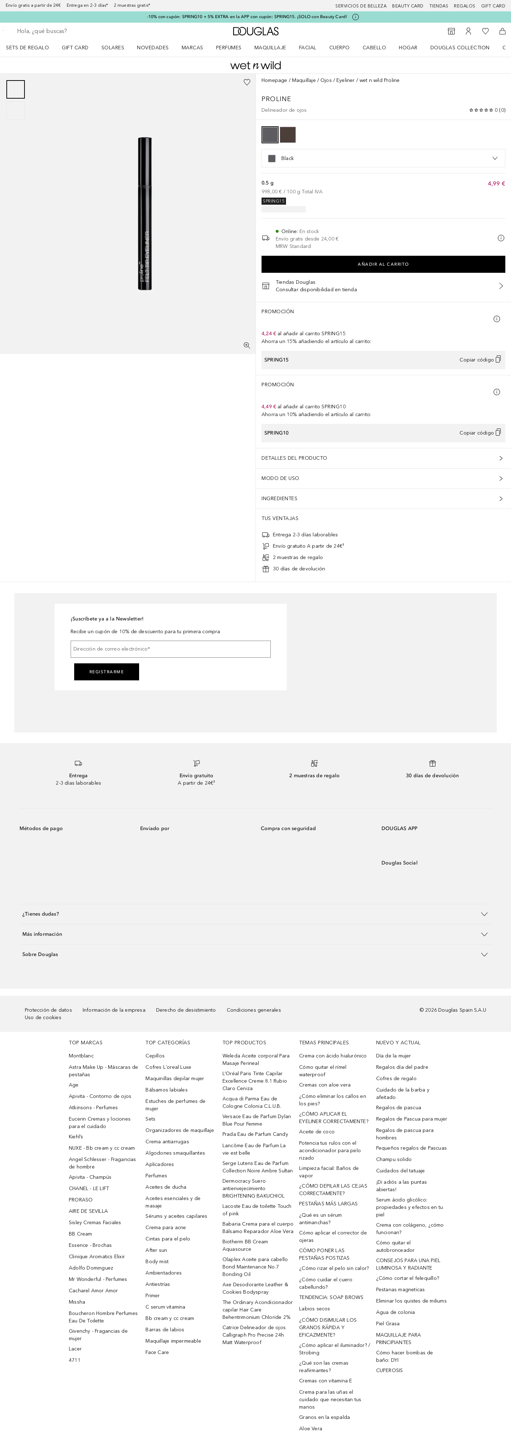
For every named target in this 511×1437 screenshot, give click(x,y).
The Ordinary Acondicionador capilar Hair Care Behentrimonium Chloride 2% (257, 1309)
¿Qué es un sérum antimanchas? (320, 1219)
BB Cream (80, 1234)
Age (74, 1085)
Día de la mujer (393, 1056)
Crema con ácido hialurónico (333, 1056)
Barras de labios (164, 1330)
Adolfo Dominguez (91, 1268)
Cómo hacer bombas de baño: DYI (404, 1356)
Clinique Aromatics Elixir (97, 1257)
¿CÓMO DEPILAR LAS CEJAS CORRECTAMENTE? (333, 1189)
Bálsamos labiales (166, 1090)
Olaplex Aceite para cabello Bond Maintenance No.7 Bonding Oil (255, 1266)
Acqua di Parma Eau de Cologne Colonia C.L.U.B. (251, 1102)
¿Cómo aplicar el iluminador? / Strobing (334, 1349)
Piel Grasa (388, 1324)
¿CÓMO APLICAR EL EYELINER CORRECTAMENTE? (333, 1117)
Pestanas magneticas (400, 1290)
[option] (270, 134)
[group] (16, 100)
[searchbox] (69, 31)
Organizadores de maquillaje (179, 1130)
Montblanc (81, 1056)
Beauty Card (408, 6)
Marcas (192, 48)
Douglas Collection (460, 48)
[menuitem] (32, 47)
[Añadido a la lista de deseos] (247, 82)
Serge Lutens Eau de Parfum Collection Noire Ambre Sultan (257, 1167)
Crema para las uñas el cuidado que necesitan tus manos (330, 1399)
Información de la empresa (114, 1010)
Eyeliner (345, 80)
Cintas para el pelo (167, 1239)
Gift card (493, 6)
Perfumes (229, 48)
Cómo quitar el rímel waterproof (322, 1071)
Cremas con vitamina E (325, 1381)
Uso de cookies (43, 1018)
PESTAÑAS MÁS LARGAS (328, 1204)
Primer (152, 1296)
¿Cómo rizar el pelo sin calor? (334, 1268)
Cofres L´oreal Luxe (168, 1067)
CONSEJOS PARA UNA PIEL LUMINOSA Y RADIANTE (408, 1264)
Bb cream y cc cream (169, 1318)
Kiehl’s (76, 1137)
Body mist (157, 1262)
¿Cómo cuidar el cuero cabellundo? (325, 1283)
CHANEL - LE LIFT (89, 1188)
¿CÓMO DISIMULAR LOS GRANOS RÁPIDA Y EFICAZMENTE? (328, 1327)
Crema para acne (165, 1228)
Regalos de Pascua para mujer (411, 1119)
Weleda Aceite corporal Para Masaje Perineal (256, 1059)
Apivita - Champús (90, 1177)
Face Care (157, 1352)
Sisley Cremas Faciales (95, 1223)
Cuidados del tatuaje (400, 1171)
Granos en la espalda (324, 1417)
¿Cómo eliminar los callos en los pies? (332, 1100)
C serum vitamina (165, 1307)
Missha (77, 1302)
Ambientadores (163, 1273)
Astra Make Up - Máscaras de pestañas (103, 1071)
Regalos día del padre (402, 1067)
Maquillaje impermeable (173, 1341)
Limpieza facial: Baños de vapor (329, 1172)
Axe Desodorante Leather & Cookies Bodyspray (255, 1288)
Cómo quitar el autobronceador (395, 1246)
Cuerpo (339, 48)
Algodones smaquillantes (175, 1153)
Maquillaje (270, 48)
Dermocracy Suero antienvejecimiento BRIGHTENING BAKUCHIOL (253, 1188)
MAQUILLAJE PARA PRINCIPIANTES (398, 1338)
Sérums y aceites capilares (176, 1216)
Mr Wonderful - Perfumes (98, 1279)
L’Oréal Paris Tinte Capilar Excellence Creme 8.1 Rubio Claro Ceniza (254, 1081)
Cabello (374, 48)
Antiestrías (157, 1284)
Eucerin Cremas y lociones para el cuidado (100, 1122)
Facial (308, 48)
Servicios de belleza (360, 6)
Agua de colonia (395, 1312)
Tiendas (439, 6)
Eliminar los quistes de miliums (411, 1301)
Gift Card (75, 48)
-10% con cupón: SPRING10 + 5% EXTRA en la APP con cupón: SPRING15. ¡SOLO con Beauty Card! (247, 16)
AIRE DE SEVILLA (88, 1211)
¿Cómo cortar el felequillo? (407, 1278)
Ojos (326, 80)
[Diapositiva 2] (15, 110)
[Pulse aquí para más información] (355, 17)
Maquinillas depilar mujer (174, 1079)
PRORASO (81, 1200)
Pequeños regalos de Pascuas (411, 1148)
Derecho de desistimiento (186, 1010)
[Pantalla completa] (247, 345)
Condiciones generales (254, 1010)
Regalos (465, 6)
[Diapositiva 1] (15, 89)
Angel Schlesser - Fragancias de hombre (102, 1163)
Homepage (274, 80)
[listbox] (383, 158)
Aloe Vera (310, 1429)
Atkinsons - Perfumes (93, 1108)
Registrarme (106, 671)
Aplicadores (159, 1164)
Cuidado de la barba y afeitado (402, 1093)
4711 (75, 1360)
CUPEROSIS (389, 1370)
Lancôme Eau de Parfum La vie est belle (254, 1149)
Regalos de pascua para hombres (405, 1134)
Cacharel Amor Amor (93, 1291)
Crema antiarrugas (167, 1142)
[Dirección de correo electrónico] (171, 649)
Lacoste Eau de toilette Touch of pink (257, 1210)
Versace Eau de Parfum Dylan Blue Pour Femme (256, 1120)
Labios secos (314, 1309)
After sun (156, 1250)
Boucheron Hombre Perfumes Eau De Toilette (103, 1317)
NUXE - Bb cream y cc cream (102, 1148)
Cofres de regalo (396, 1079)
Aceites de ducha (165, 1187)
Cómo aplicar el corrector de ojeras (333, 1236)
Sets (150, 1119)
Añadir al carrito (383, 264)
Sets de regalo (27, 48)
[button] (255, 914)
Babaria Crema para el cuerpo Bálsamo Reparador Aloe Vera (258, 1227)
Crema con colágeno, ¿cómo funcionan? (410, 1229)
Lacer (75, 1349)
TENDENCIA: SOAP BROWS (331, 1297)
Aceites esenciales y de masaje (172, 1202)
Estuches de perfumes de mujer (175, 1105)
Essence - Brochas (90, 1245)
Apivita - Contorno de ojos (100, 1096)
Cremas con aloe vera (325, 1085)
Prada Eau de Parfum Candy (255, 1134)
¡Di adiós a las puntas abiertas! (401, 1186)
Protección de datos (48, 1010)
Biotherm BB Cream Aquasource (245, 1245)
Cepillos (155, 1056)
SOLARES (113, 48)
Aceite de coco (317, 1132)
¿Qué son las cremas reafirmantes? (323, 1367)
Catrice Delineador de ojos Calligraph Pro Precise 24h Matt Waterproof (254, 1335)
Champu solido (394, 1159)
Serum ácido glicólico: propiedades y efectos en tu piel (409, 1207)
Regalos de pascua (398, 1108)
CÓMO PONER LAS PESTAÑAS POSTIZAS (324, 1254)
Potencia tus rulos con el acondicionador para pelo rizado (330, 1150)
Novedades (153, 48)
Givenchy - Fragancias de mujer (98, 1335)
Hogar (408, 48)
